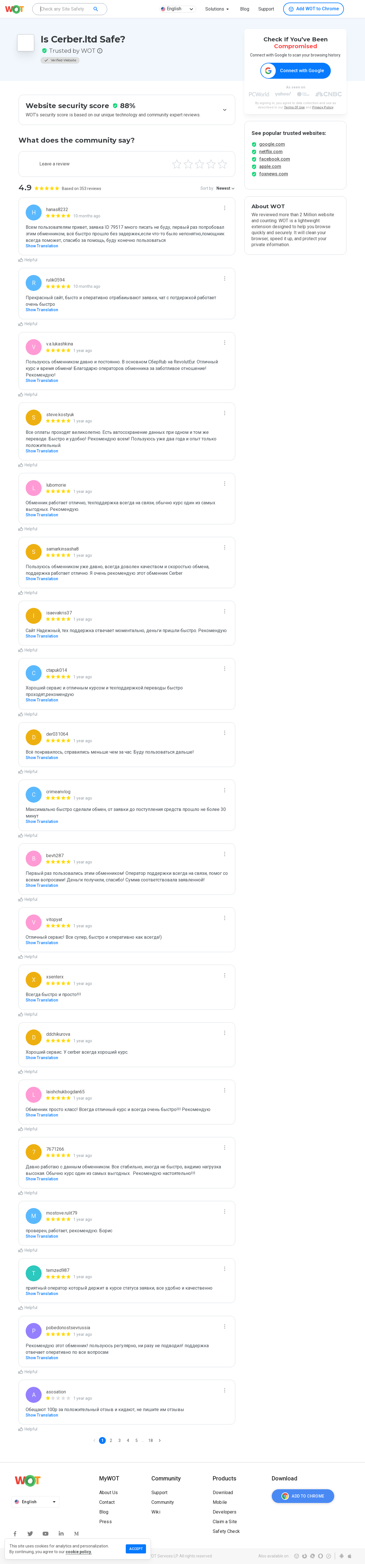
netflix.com (271, 156)
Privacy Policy (322, 108)
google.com (272, 149)
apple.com (270, 171)
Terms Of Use (294, 108)
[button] (218, 9)
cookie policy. (79, 1551)
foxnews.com (273, 179)
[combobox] (69, 9)
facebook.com (274, 164)
